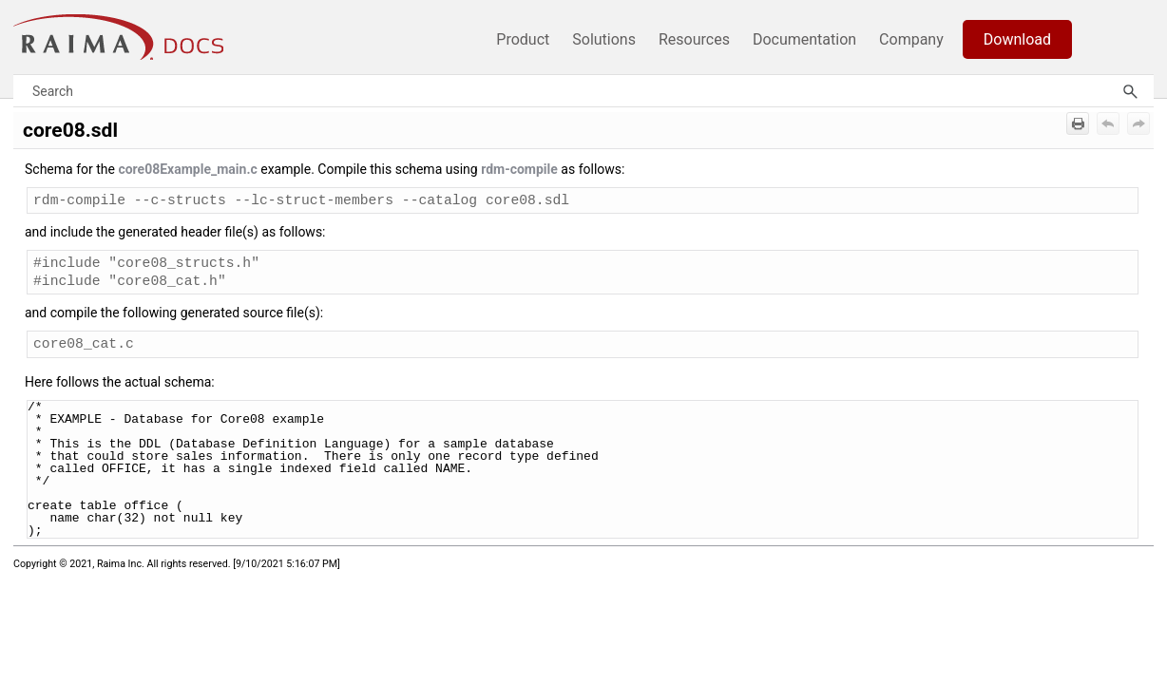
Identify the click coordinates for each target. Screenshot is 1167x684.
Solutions (604, 39)
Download (1017, 39)
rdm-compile (519, 169)
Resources (694, 39)
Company (911, 39)
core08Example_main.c (187, 169)
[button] (1130, 90)
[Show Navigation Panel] (1143, 37)
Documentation (804, 39)
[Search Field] (583, 90)
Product (522, 39)
